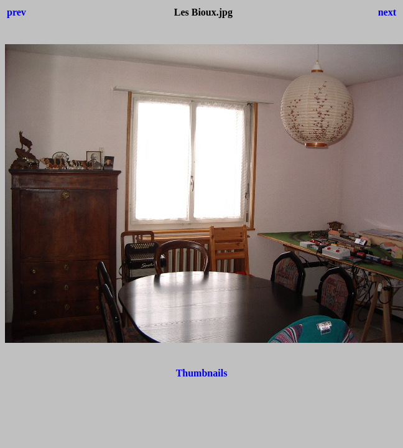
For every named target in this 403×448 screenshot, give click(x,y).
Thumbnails (202, 373)
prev (16, 12)
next (387, 12)
